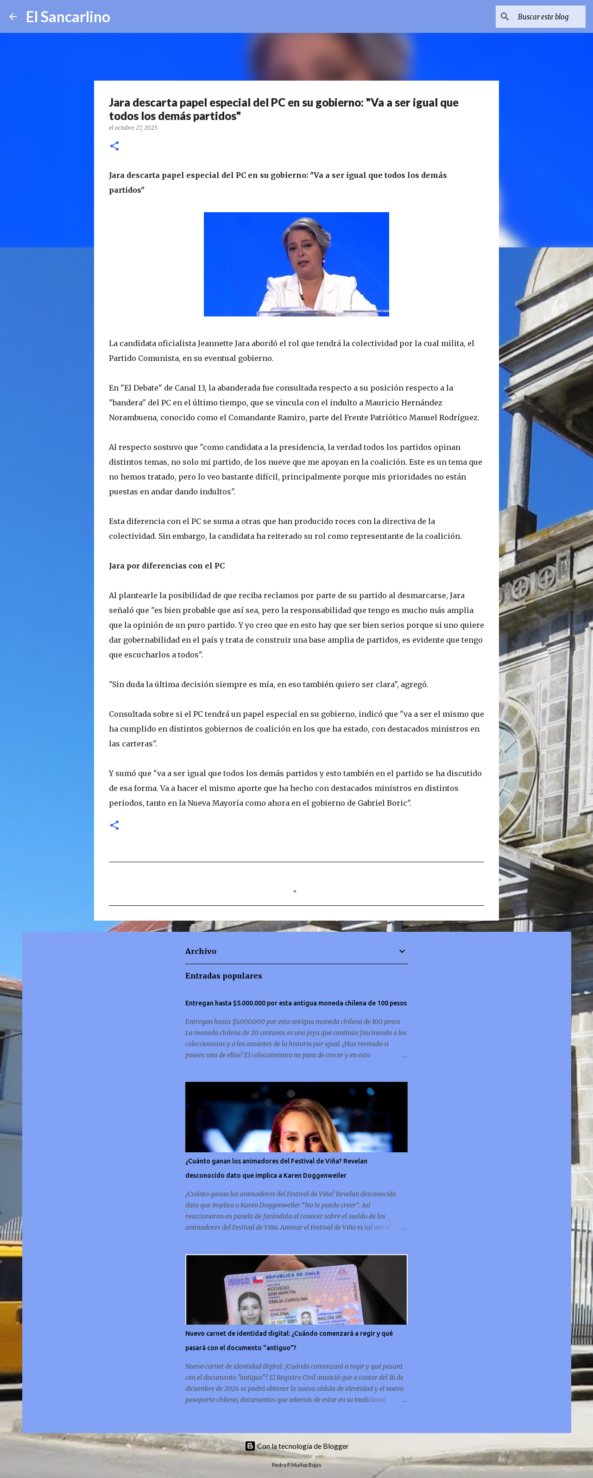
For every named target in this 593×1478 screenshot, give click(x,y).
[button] (114, 146)
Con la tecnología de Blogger (297, 1445)
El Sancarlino (68, 16)
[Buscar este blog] (537, 17)
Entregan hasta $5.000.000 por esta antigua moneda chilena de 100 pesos (296, 1003)
